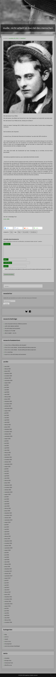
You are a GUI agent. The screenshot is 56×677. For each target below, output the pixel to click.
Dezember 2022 (8, 429)
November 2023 (8, 403)
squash (6, 639)
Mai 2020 (7, 501)
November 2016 (8, 599)
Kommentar (7, 244)
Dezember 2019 (8, 513)
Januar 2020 (7, 510)
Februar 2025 (8, 368)
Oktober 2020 (8, 489)
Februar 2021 (8, 480)
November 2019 (8, 515)
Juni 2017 (7, 582)
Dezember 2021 (8, 457)
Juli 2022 (7, 440)
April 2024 (7, 392)
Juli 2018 (7, 552)
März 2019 (7, 534)
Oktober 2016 (8, 601)
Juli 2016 (7, 608)
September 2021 (8, 464)
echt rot (6, 636)
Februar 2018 (8, 564)
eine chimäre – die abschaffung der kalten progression (23, 347)
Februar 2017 (8, 592)
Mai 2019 (7, 529)
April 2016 (7, 615)
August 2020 (7, 494)
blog (24, 20)
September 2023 (8, 408)
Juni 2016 (7, 610)
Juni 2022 (7, 443)
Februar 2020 (8, 508)
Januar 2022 (7, 454)
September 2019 (8, 520)
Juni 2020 (7, 499)
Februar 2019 (8, 536)
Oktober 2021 (8, 461)
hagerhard (28, 5)
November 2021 (8, 459)
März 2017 (7, 589)
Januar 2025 (7, 371)
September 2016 (8, 603)
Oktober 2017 (8, 573)
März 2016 (7, 617)
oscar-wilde (6, 219)
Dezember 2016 (8, 596)
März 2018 (7, 561)
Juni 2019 (7, 527)
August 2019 (7, 522)
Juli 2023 (7, 413)
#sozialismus (33, 232)
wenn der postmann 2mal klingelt (12, 646)
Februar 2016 (8, 620)
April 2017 (7, 587)
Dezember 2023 (8, 401)
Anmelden (7, 658)
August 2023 (7, 410)
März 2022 (7, 450)
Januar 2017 (7, 594)
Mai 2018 (7, 557)
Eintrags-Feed (8, 660)
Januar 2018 (7, 566)
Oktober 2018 (8, 545)
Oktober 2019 (8, 517)
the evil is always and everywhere (12, 328)
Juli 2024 (7, 385)
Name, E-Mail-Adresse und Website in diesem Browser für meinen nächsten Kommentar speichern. (28, 269)
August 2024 (7, 382)
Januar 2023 (7, 427)
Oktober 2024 (8, 378)
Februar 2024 (8, 396)
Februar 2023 (8, 424)
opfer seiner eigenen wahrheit (12, 326)
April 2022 (7, 447)
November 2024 (8, 375)
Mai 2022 (7, 445)
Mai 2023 (7, 417)
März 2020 (7, 506)
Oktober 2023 (8, 406)
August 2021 (7, 466)
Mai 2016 (7, 613)
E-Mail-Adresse (8, 262)
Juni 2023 (7, 415)
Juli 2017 (7, 580)
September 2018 (8, 547)
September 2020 (8, 492)
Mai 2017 (7, 585)
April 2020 (7, 503)
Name (5, 259)
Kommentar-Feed (9, 662)
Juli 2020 (7, 496)
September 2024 (8, 380)
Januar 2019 (7, 538)
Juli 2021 (7, 468)
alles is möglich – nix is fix (10, 333)
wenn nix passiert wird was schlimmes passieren (16, 323)
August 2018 (7, 550)
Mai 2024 (7, 389)
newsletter (31, 20)
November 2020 (8, 487)
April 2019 (7, 531)
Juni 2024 (7, 387)
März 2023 (7, 422)
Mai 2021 (7, 473)
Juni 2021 (7, 471)
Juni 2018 (7, 554)
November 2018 (8, 543)
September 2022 (8, 436)
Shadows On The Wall (10, 330)
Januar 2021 (7, 482)
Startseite (18, 20)
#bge (19, 232)
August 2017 (7, 578)
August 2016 (7, 606)
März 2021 (7, 478)
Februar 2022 (8, 452)
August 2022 (7, 438)
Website (6, 266)
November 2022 (8, 431)
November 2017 (8, 571)
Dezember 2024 (8, 373)
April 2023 (7, 420)
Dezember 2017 (8, 568)
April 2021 (7, 475)
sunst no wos (8, 641)
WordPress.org (8, 665)
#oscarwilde (25, 232)
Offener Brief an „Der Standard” (19, 345)
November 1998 (8, 622)
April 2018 (7, 559)
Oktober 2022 (8, 434)
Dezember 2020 (8, 485)
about (39, 20)
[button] (8, 228)
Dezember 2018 (8, 541)
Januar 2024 (7, 399)
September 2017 (8, 575)
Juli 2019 (7, 524)
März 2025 (7, 366)
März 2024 (7, 394)
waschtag (10, 352)
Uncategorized (8, 643)
